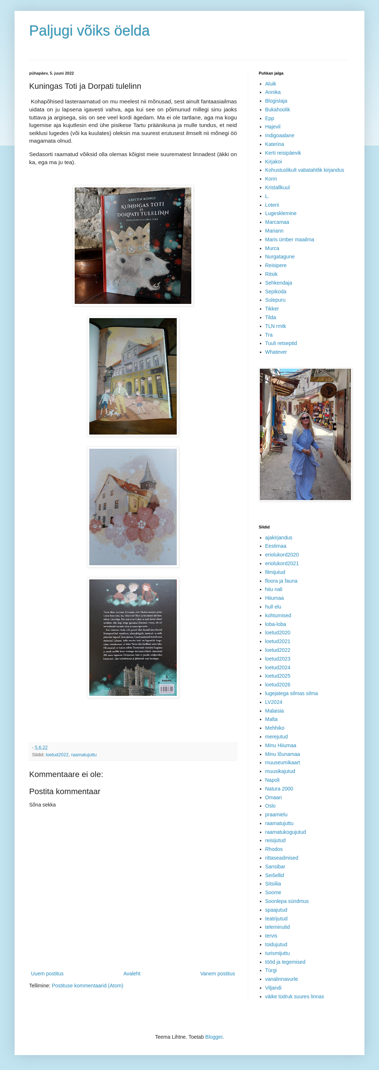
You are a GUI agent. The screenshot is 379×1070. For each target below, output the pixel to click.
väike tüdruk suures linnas (294, 996)
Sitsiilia (273, 884)
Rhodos (274, 849)
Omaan (273, 797)
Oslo (270, 806)
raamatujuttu (84, 754)
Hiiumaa (274, 598)
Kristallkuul (277, 187)
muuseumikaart (282, 762)
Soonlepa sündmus (287, 901)
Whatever (276, 352)
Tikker (272, 309)
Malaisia (274, 711)
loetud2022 (57, 754)
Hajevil (273, 127)
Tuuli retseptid (281, 343)
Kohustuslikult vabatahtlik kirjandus (304, 170)
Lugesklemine (281, 213)
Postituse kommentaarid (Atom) (87, 985)
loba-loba (275, 624)
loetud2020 (277, 632)
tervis (271, 936)
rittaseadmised (281, 858)
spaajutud (276, 910)
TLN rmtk (275, 326)
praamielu (276, 814)
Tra (269, 335)
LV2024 (273, 702)
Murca (272, 248)
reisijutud (275, 840)
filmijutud (275, 572)
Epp (269, 118)
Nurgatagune (280, 256)
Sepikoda (275, 291)
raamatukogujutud (285, 832)
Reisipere (276, 265)
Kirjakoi (273, 162)
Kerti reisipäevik (283, 153)
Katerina (274, 144)
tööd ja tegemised (285, 962)
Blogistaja (276, 101)
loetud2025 (277, 676)
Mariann (274, 231)
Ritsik (271, 274)
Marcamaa (277, 222)
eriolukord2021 (282, 563)
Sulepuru (275, 300)
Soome (273, 892)
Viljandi (273, 988)
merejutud (276, 737)
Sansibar (275, 866)
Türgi (271, 970)
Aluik (270, 84)
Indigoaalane (279, 135)
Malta (271, 719)
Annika (273, 92)
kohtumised (278, 615)
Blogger (213, 1037)
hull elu (273, 607)
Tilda (270, 317)
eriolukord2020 (282, 555)
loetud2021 (277, 641)
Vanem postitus (217, 973)
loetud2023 (277, 659)
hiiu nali (273, 589)
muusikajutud (280, 771)
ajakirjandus (279, 537)
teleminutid (277, 927)
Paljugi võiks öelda (89, 31)
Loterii (272, 205)
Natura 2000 (279, 789)
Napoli (272, 780)
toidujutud (276, 944)
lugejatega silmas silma (291, 693)
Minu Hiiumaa (281, 745)
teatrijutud (276, 919)
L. (267, 196)
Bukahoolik (277, 109)
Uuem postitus (47, 973)
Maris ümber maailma (289, 239)
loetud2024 (277, 667)
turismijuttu (277, 953)
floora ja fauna (281, 581)
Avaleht (132, 973)
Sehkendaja (278, 283)
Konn (271, 179)
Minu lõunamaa (282, 754)
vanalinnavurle (281, 979)
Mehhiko (275, 728)
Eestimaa (275, 546)
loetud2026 (277, 684)
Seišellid (274, 875)
